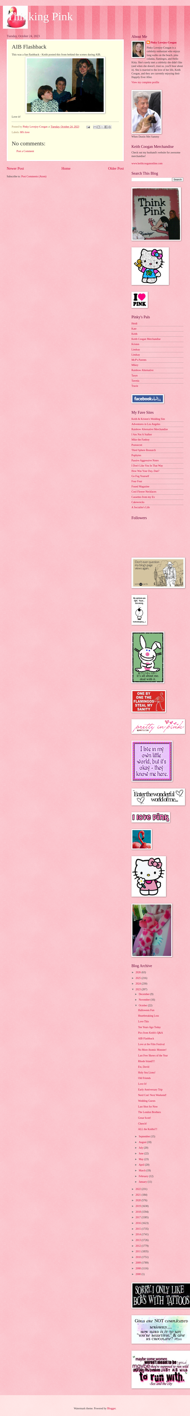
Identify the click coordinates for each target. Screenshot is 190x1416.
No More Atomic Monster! (152, 1049)
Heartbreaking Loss (148, 1015)
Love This (143, 1021)
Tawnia (135, 380)
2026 (138, 972)
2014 (138, 1234)
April (142, 1164)
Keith (134, 333)
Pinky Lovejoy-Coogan (163, 42)
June (141, 1153)
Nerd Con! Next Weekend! (152, 1095)
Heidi (134, 323)
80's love (25, 132)
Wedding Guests (146, 1100)
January (143, 1181)
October (143, 1005)
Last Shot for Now (148, 1106)
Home (65, 168)
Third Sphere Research (143, 450)
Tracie (134, 385)
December (144, 994)
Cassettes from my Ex (143, 497)
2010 (138, 1257)
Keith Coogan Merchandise (146, 339)
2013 (138, 1240)
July (141, 1147)
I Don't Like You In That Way (147, 465)
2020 (138, 1200)
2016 (138, 1223)
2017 (138, 1217)
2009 (138, 1262)
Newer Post (15, 168)
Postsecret (136, 445)
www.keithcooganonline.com (147, 163)
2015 (138, 1228)
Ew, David (143, 1066)
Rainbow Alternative (142, 370)
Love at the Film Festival (151, 1044)
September (145, 1136)
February (144, 1176)
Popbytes (136, 455)
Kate (133, 328)
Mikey (134, 365)
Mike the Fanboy (140, 439)
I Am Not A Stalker (141, 434)
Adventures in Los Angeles (145, 424)
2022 (138, 1189)
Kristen (135, 344)
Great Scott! (144, 1117)
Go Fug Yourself (140, 476)
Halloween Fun (146, 1010)
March (142, 1170)
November (145, 999)
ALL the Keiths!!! (147, 1129)
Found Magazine (140, 486)
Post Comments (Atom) (33, 176)
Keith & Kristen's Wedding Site (148, 419)
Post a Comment (25, 151)
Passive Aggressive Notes (145, 460)
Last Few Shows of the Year (153, 1055)
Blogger (111, 1408)
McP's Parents (138, 359)
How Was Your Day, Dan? (145, 471)
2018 (138, 1211)
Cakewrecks (137, 502)
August (143, 1142)
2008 (138, 1268)
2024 (138, 983)
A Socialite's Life (140, 507)
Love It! (142, 1083)
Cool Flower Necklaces (143, 491)
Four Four (136, 481)
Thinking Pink (40, 16)
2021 (138, 1194)
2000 (138, 1274)
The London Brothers (149, 1112)
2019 (138, 1206)
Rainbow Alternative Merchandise (149, 429)
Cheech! (142, 1123)
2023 (138, 989)
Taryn (134, 375)
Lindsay (135, 349)
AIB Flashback (146, 1038)
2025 (138, 978)
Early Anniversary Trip (150, 1089)
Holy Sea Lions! (146, 1072)
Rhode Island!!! (146, 1061)
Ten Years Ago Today (149, 1027)
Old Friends (144, 1078)
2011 (138, 1251)
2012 (138, 1245)
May (141, 1159)
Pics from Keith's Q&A (150, 1032)
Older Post (116, 168)
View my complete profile (145, 82)
